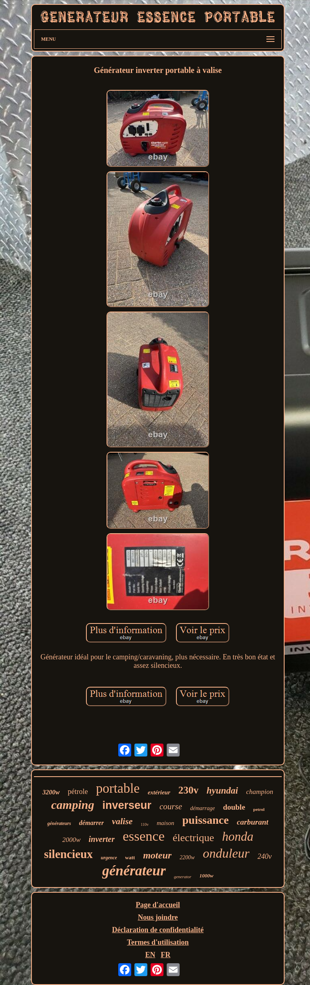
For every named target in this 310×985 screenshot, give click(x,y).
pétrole (78, 792)
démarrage (202, 808)
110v (145, 824)
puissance (205, 820)
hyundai (222, 791)
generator (182, 876)
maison (165, 823)
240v (265, 856)
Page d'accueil (158, 905)
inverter (102, 839)
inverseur (126, 805)
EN (150, 955)
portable (118, 788)
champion (259, 792)
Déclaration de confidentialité (158, 930)
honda (237, 836)
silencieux (68, 854)
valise (122, 821)
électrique (193, 838)
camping (72, 804)
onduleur (226, 853)
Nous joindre (158, 917)
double (234, 807)
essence (144, 836)
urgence (109, 857)
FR (165, 955)
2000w (71, 840)
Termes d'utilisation (158, 942)
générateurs (59, 823)
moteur (157, 855)
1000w (206, 876)
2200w (187, 857)
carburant (252, 822)
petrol (258, 809)
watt (130, 857)
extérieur (159, 792)
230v (188, 790)
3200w (51, 792)
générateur (134, 871)
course (170, 806)
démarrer (91, 822)
